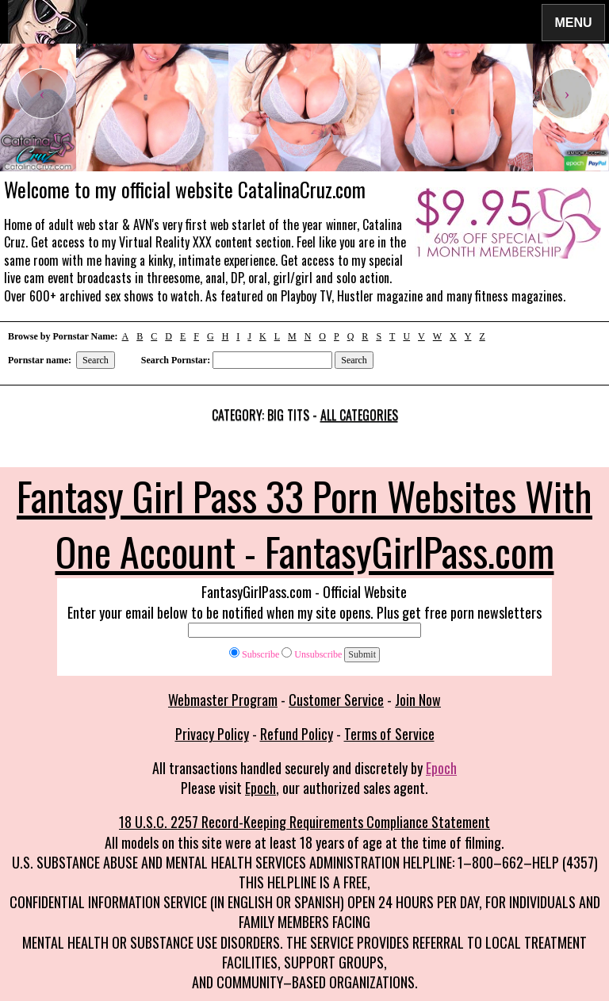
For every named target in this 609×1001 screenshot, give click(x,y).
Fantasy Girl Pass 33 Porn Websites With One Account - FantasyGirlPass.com (304, 523)
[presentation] (42, 93)
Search (95, 360)
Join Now (418, 699)
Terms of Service (389, 733)
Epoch (441, 767)
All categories (359, 414)
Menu (573, 22)
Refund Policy (296, 733)
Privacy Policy (212, 733)
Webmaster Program (223, 699)
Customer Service (336, 699)
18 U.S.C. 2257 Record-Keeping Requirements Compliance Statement (304, 821)
